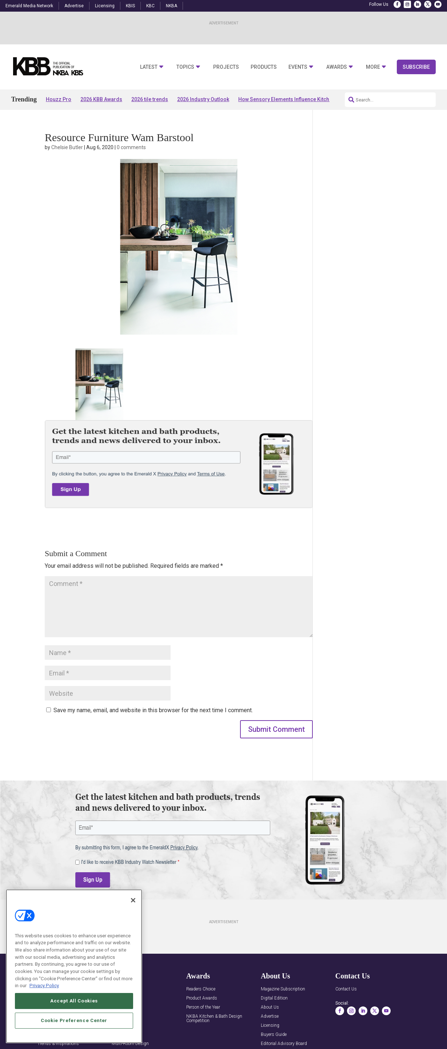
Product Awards (201, 998)
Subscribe (416, 67)
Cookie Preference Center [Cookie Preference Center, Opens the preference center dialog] (74, 1020)
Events (297, 67)
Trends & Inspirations (58, 1043)
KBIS (130, 6)
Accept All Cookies (74, 1001)
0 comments (131, 147)
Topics (185, 67)
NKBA (171, 6)
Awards (336, 67)
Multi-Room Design (130, 1043)
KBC (150, 6)
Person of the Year (203, 1007)
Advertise (74, 6)
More (373, 67)
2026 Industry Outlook (203, 99)
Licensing (105, 6)
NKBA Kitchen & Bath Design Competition (214, 1018)
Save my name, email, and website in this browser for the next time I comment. (153, 710)
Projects (226, 67)
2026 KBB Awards (101, 99)
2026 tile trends (149, 99)
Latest (148, 67)
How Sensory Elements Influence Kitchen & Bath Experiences (310, 99)
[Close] (133, 900)
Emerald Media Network (29, 6)
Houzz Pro (58, 99)
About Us (270, 1007)
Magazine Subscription (283, 989)
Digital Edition (274, 998)
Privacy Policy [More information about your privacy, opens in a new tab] (44, 985)
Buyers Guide (274, 1034)
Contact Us (346, 989)
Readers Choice (200, 989)
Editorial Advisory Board (284, 1043)
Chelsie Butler (67, 147)
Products (264, 67)
